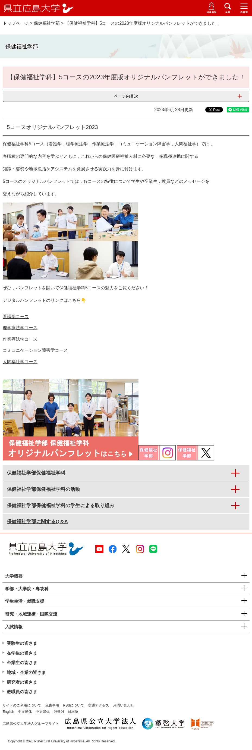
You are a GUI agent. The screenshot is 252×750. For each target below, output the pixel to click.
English (8, 712)
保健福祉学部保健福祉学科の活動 (43, 489)
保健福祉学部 (47, 23)
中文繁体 (43, 712)
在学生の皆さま (22, 653)
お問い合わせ (123, 705)
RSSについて (73, 705)
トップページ (16, 23)
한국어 (58, 712)
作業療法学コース (20, 339)
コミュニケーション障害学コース (35, 350)
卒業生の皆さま (22, 662)
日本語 (73, 712)
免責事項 (52, 705)
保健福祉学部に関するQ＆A (37, 521)
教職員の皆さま (22, 691)
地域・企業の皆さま (26, 672)
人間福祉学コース (20, 361)
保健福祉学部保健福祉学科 (36, 473)
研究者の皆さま (22, 682)
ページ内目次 (126, 96)
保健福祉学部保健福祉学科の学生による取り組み (60, 505)
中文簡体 (25, 712)
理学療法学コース (20, 327)
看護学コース (16, 316)
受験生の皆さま (22, 643)
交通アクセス (98, 705)
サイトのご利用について (21, 705)
